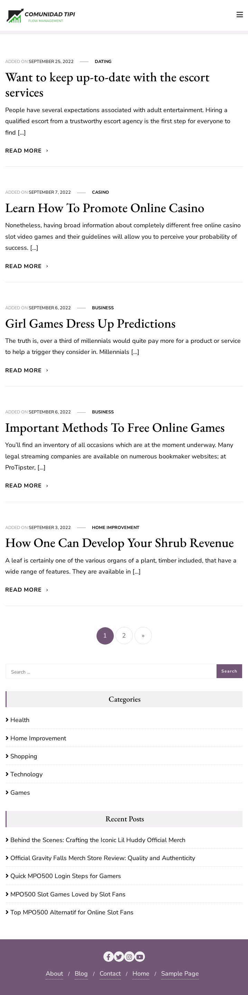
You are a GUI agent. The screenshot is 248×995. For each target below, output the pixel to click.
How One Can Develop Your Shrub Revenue (119, 542)
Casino (100, 192)
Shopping (23, 756)
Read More (27, 151)
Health (19, 720)
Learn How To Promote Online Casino (104, 207)
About (54, 973)
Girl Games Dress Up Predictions (90, 322)
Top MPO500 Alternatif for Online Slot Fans (72, 912)
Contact (110, 973)
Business (103, 308)
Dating (103, 61)
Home (140, 973)
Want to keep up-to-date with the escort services (107, 84)
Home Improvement (115, 527)
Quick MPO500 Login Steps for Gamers (65, 876)
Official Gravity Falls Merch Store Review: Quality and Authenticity (102, 858)
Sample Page (180, 973)
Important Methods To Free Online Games (115, 427)
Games (20, 792)
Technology (26, 774)
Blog (81, 973)
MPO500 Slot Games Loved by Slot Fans (68, 894)
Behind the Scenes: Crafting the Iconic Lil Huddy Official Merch (97, 840)
